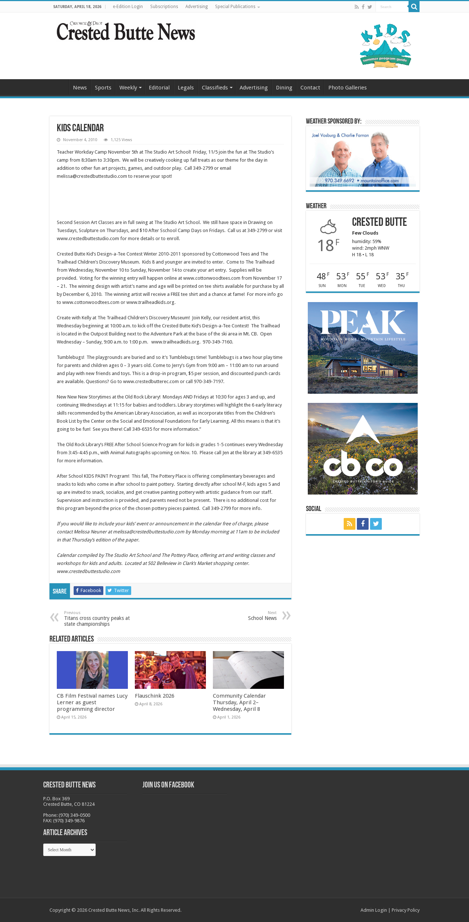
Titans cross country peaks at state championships (101, 618)
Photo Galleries (347, 87)
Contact (310, 87)
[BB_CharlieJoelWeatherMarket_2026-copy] (363, 158)
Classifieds (215, 87)
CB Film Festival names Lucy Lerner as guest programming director (92, 702)
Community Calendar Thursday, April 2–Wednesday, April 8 (239, 702)
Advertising (196, 6)
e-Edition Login (128, 6)
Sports (103, 87)
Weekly (128, 87)
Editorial (159, 87)
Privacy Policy (406, 910)
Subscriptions (164, 6)
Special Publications (235, 6)
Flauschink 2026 (154, 696)
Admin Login (374, 910)
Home (59, 87)
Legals (186, 87)
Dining (284, 87)
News (80, 87)
